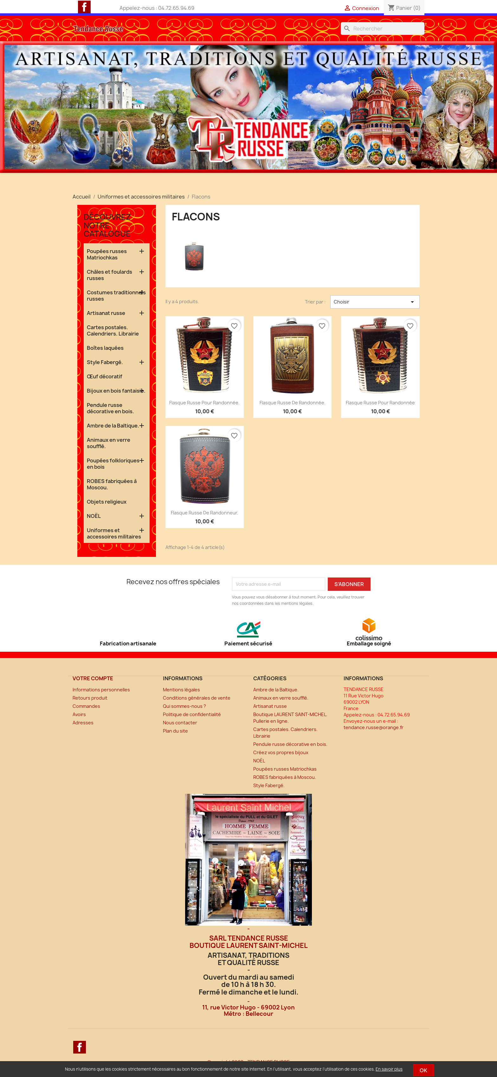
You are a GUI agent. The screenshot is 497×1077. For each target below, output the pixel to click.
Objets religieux (106, 501)
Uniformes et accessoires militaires (114, 533)
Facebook (84, 7)
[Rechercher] (382, 28)
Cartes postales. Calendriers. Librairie (113, 330)
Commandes (86, 706)
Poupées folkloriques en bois (113, 463)
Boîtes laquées (105, 347)
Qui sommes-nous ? (184, 706)
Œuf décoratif (104, 376)
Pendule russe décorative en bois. (110, 408)
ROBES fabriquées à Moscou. (112, 484)
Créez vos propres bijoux (280, 752)
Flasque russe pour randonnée (380, 403)
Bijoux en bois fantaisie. (116, 390)
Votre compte (93, 678)
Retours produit (90, 698)
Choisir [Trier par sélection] (375, 302)
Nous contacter (180, 723)
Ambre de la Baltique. (113, 425)
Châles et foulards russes (109, 275)
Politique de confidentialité (192, 714)
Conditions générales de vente (196, 698)
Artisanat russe (106, 313)
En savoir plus (389, 1069)
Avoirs (79, 714)
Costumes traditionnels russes (116, 295)
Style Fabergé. (105, 362)
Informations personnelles (101, 690)
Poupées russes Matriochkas (107, 254)
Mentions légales (181, 690)
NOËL (94, 515)
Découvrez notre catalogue (107, 225)
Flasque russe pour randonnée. (204, 403)
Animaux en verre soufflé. (108, 443)
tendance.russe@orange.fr (373, 727)
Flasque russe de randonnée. (293, 403)
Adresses (83, 723)
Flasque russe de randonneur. (204, 513)
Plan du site (175, 731)
